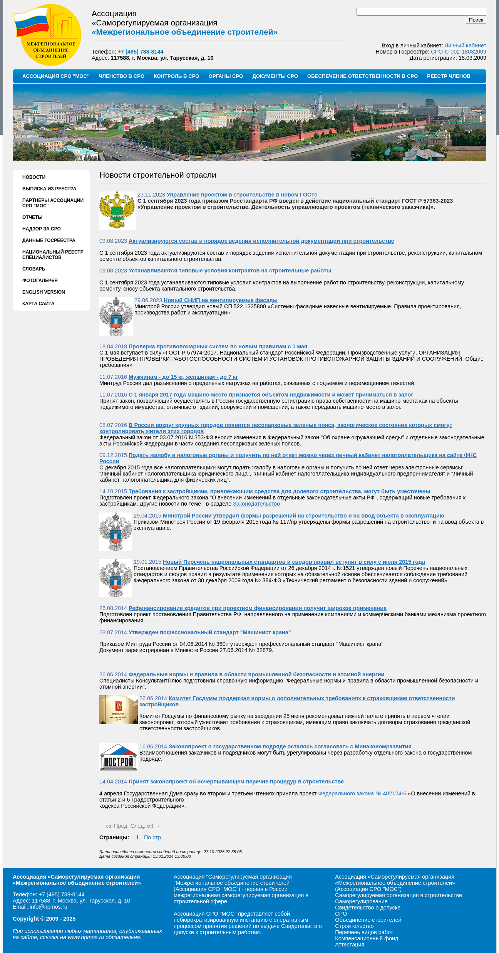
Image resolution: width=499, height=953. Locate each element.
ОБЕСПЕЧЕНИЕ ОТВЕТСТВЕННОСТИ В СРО (362, 76)
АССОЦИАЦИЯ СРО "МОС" (55, 76)
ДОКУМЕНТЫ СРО (275, 76)
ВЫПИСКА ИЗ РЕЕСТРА (49, 189)
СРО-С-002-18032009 (458, 52)
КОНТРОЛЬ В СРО (176, 76)
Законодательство (256, 504)
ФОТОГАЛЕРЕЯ (40, 280)
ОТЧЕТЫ (32, 217)
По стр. (153, 837)
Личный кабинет (465, 45)
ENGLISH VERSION (43, 292)
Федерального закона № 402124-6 (362, 793)
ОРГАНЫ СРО (226, 76)
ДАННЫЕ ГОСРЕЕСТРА (48, 240)
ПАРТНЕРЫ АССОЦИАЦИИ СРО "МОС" (53, 203)
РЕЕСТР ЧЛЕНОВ (449, 76)
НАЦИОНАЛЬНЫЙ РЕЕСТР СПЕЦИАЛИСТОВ (53, 254)
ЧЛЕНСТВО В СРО (121, 76)
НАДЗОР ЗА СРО (41, 229)
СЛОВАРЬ (33, 269)
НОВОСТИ (33, 177)
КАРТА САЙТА (38, 303)
